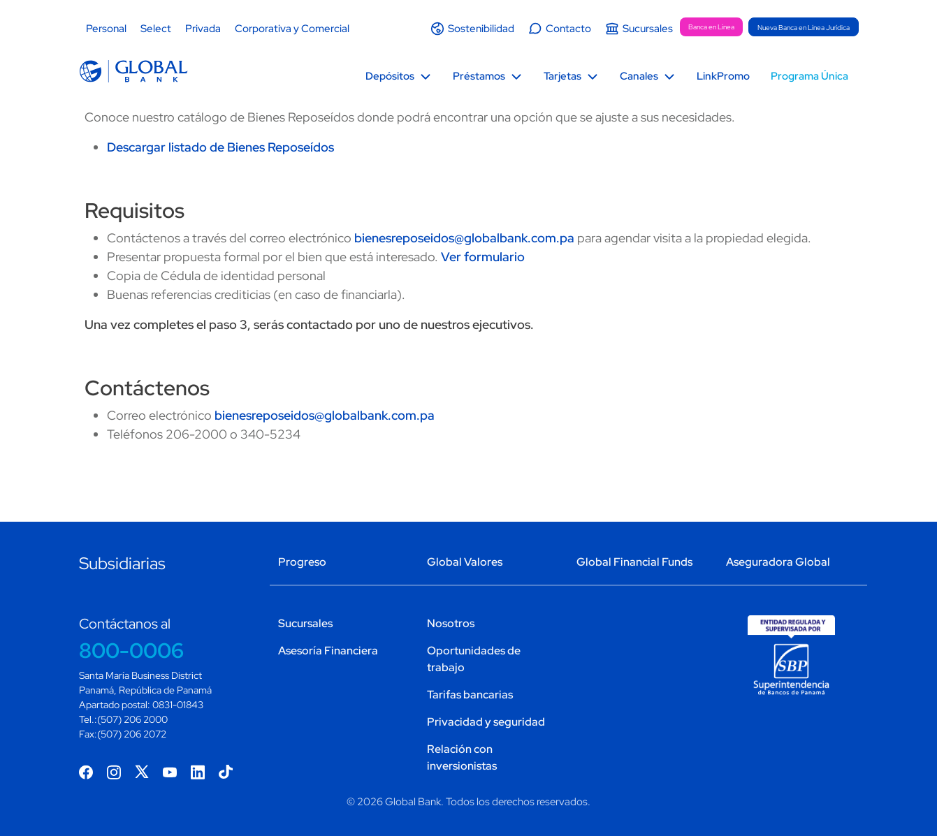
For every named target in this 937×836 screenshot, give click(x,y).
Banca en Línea (711, 26)
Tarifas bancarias (470, 694)
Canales (639, 76)
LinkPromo (723, 76)
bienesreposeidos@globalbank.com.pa (464, 238)
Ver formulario (483, 257)
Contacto (568, 29)
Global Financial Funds (634, 562)
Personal (106, 29)
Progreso (302, 562)
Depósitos (389, 76)
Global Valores (464, 562)
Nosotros (450, 623)
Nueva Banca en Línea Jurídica (803, 27)
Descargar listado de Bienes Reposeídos (220, 147)
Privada (203, 29)
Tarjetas (562, 76)
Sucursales (648, 29)
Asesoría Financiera (328, 650)
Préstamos (479, 76)
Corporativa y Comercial (292, 29)
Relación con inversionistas (462, 757)
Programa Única (809, 76)
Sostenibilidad (481, 29)
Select (155, 29)
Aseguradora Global (778, 562)
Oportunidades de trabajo (474, 659)
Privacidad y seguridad (486, 721)
